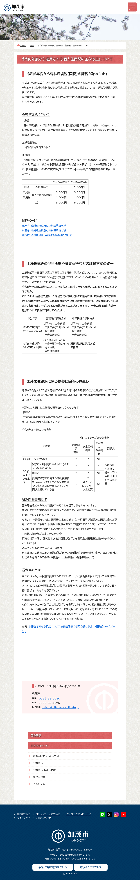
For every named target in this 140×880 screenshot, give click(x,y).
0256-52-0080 (49, 698)
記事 (32, 46)
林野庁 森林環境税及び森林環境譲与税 (44, 230)
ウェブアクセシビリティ (78, 814)
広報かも (38, 763)
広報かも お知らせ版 (44, 770)
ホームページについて (48, 814)
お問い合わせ (43, 818)
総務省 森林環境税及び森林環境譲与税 (44, 225)
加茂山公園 (39, 777)
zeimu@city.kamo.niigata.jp (60, 707)
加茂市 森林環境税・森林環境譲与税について (47, 235)
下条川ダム (39, 784)
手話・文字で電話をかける (53, 867)
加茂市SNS (23, 814)
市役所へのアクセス (91, 867)
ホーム (23, 46)
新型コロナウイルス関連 (46, 756)
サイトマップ (23, 818)
